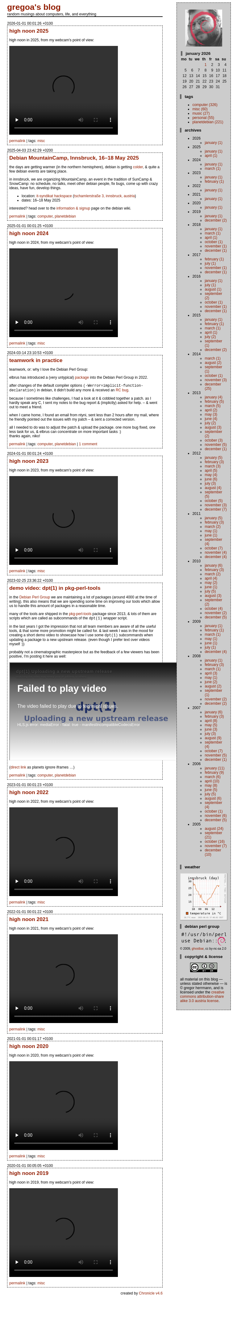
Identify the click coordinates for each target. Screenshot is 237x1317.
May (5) (211, 725)
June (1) (211, 535)
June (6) (211, 479)
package (82, 377)
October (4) (213, 608)
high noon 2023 (28, 462)
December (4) (216, 557)
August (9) (213, 738)
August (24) (214, 828)
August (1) (213, 289)
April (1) (211, 155)
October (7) (213, 548)
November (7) (216, 846)
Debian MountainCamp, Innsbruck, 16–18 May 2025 (74, 158)
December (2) (216, 220)
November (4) (216, 552)
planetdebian (65, 216)
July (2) (210, 337)
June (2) (211, 682)
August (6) (213, 798)
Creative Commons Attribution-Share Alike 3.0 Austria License (202, 996)
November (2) (216, 613)
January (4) (213, 397)
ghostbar (197, 948)
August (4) (213, 488)
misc (41, 141)
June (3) (211, 729)
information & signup (73, 208)
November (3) (216, 380)
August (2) (213, 363)
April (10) (212, 781)
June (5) (211, 790)
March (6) (212, 777)
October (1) (213, 242)
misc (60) (199, 109)
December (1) (216, 250)
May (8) (211, 785)
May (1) (211, 531)
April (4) (211, 578)
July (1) (210, 263)
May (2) (211, 583)
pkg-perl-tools (80, 615)
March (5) (212, 406)
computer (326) (204, 105)
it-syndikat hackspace (54, 196)
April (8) (211, 721)
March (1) (212, 168)
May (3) (211, 414)
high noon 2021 (28, 922)
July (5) (210, 591)
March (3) (212, 466)
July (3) (210, 483)
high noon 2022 (28, 795)
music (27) (201, 113)
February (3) (214, 462)
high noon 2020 (28, 1049)
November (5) (216, 444)
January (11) (214, 768)
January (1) (213, 143)
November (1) (216, 246)
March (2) (212, 526)
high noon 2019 (28, 1175)
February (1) (214, 181)
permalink (17, 141)
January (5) (213, 457)
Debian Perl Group (34, 598)
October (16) (215, 841)
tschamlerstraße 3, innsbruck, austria (104, 196)
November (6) (216, 815)
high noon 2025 (28, 31)
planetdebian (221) (207, 122)
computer (44, 216)
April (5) (211, 470)
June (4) (211, 419)
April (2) (211, 410)
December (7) (216, 509)
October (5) (213, 501)
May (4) (211, 475)
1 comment (88, 445)
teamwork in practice (35, 360)
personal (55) (203, 118)
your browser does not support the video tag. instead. (63, 90)
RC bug (122, 391)
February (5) (214, 401)
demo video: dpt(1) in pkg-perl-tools (55, 589)
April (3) (211, 673)
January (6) (213, 565)
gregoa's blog (34, 7)
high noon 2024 (28, 233)
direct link (18, 770)
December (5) (216, 617)
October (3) (213, 440)
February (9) (214, 772)
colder (138, 167)
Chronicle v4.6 (151, 1296)
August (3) (213, 427)
